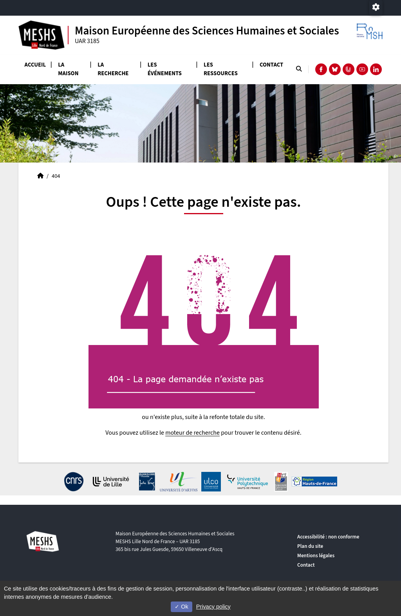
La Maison (68, 69)
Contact (271, 65)
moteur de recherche (192, 432)
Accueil (35, 65)
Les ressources (221, 69)
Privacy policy (213, 606)
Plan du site (310, 546)
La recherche (113, 69)
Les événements (165, 69)
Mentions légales (315, 555)
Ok (181, 606)
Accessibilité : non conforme (328, 536)
